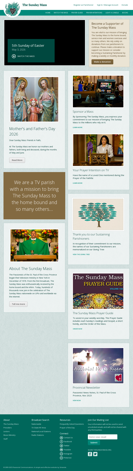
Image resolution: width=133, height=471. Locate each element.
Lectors (6, 431)
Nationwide (36, 424)
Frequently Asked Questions (72, 424)
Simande (63, 467)
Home (47, 12)
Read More (17, 160)
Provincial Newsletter (86, 387)
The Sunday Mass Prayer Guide (93, 313)
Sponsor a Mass (83, 111)
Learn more (77, 127)
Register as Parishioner (83, 5)
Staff (5, 439)
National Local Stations (41, 431)
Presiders (7, 427)
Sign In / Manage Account (107, 5)
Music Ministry (9, 435)
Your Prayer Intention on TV (91, 170)
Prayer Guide (77, 12)
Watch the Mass (61, 12)
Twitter (64, 445)
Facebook (66, 441)
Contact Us (66, 437)
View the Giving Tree (81, 254)
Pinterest (65, 458)
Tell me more (18, 304)
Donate (125, 5)
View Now (77, 400)
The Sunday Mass (11, 424)
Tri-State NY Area (39, 427)
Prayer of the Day (67, 427)
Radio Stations (38, 435)
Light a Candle (112, 12)
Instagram (66, 453)
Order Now (77, 329)
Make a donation (102, 61)
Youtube (65, 449)
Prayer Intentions (94, 12)
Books (125, 12)
